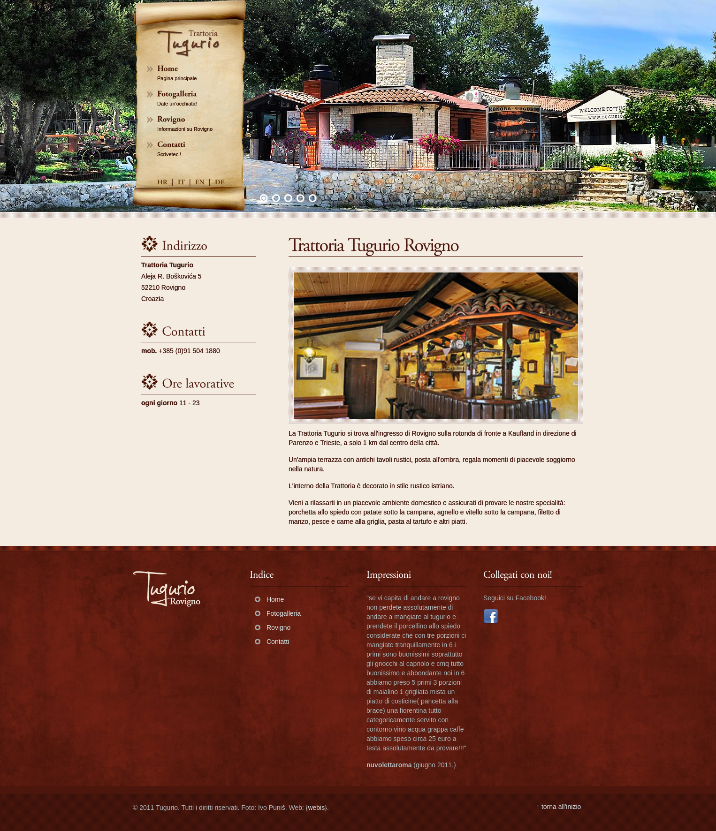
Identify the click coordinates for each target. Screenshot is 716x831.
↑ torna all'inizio (558, 806)
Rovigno (278, 627)
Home (275, 599)
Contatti (278, 641)
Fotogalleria (284, 613)
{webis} (316, 807)
